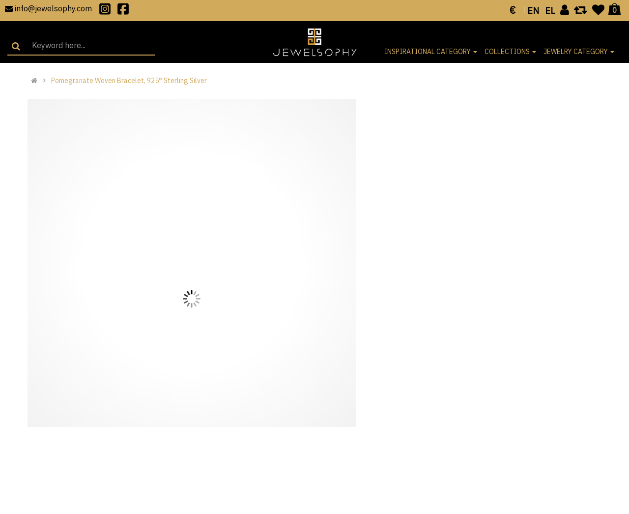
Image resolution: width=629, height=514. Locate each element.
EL (550, 10)
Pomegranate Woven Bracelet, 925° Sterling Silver (129, 81)
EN (533, 10)
